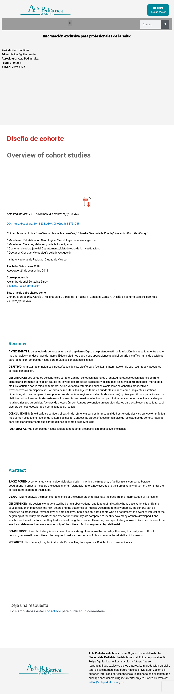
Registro (158, 7)
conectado (53, 611)
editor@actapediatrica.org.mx (107, 682)
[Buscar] (165, 24)
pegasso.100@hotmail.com (23, 285)
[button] (69, 23)
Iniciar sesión (158, 12)
